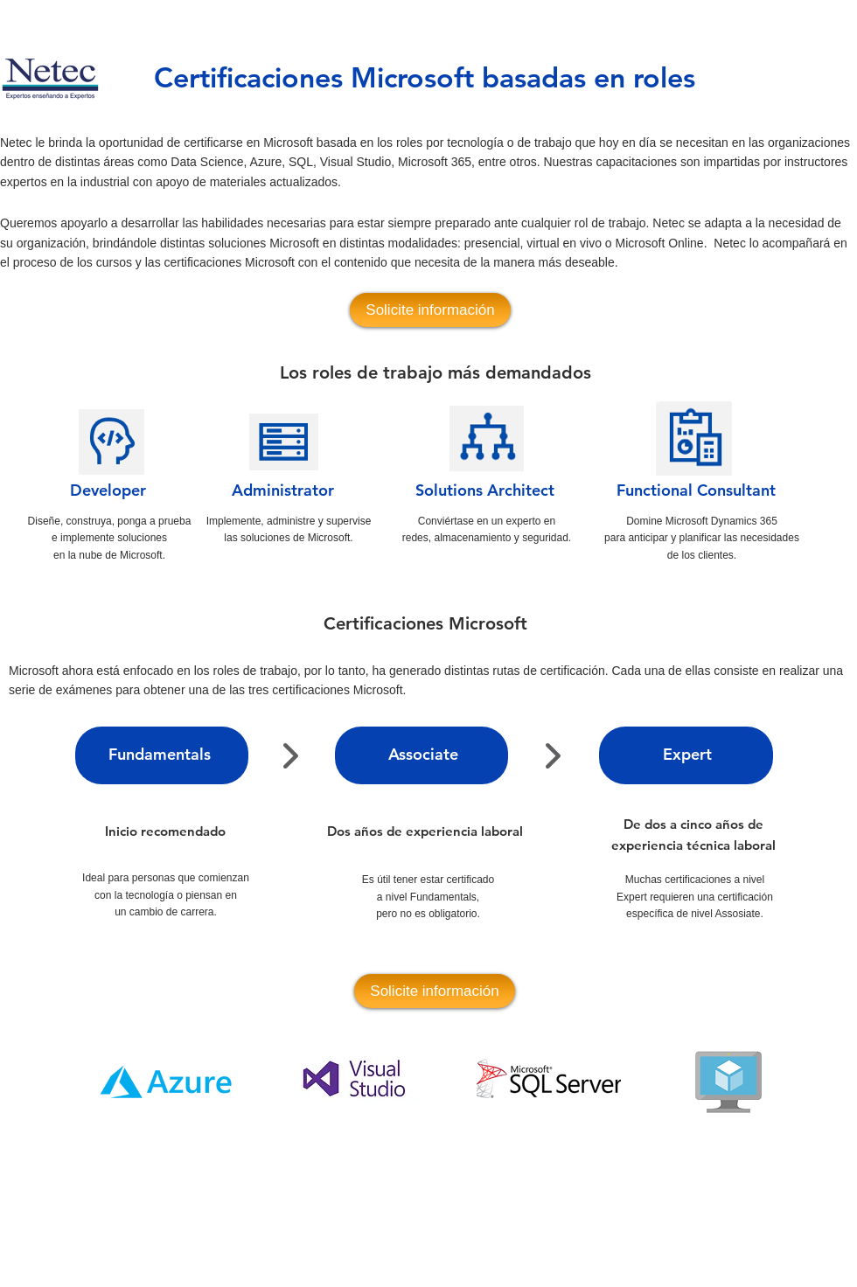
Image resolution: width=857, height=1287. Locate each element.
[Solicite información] (430, 310)
